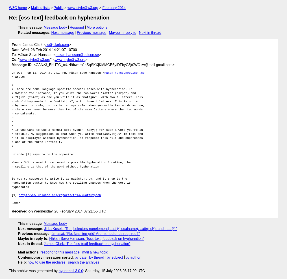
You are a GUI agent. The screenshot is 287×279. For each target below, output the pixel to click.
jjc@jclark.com (57, 45)
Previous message (92, 32)
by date (80, 257)
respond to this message (59, 252)
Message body (55, 27)
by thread (96, 257)
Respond (77, 27)
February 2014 (114, 8)
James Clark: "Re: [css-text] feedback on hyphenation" (87, 244)
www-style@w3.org (82, 8)
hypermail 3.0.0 (71, 271)
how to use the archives (46, 262)
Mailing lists (40, 8)
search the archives (83, 262)
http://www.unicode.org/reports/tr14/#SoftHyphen (60, 195)
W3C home (18, 8)
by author (133, 257)
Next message (62, 32)
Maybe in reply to (122, 32)
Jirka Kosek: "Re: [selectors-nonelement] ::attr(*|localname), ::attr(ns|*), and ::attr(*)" (110, 229)
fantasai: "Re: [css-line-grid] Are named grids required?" (95, 234)
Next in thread (150, 32)
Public (58, 8)
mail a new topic (95, 252)
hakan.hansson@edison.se (77, 55)
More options (97, 27)
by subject (115, 257)
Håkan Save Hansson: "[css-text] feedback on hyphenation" (96, 238)
